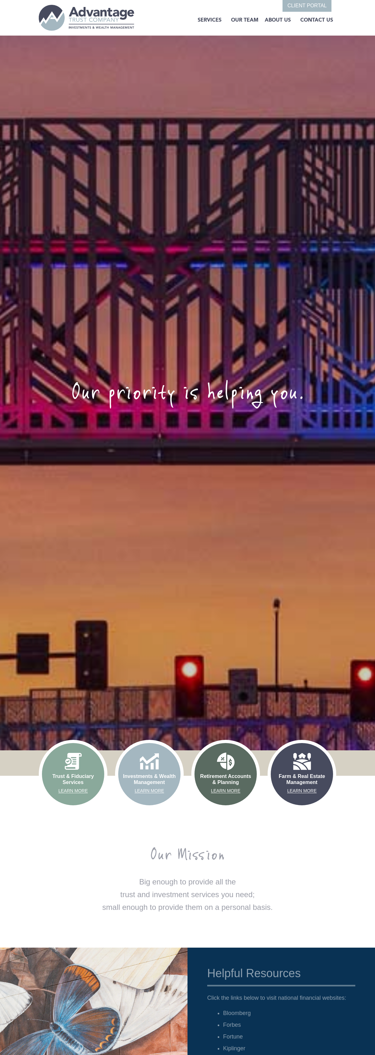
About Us (278, 20)
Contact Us (316, 20)
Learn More (73, 790)
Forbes (232, 1028)
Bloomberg (237, 1016)
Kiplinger (234, 1051)
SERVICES (210, 20)
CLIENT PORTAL (307, 5)
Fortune (233, 1039)
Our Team (244, 20)
